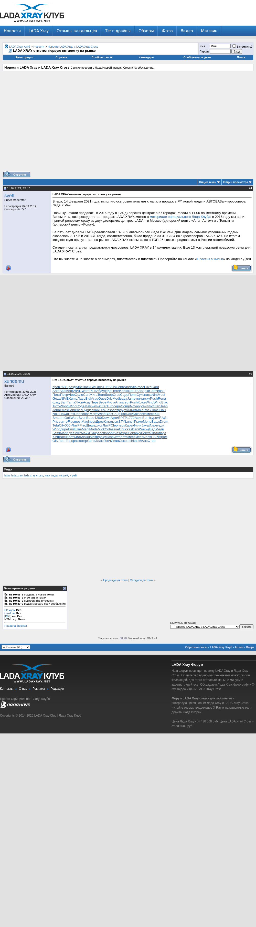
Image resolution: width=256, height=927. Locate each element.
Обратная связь (196, 647)
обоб (109, 433)
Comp (125, 406)
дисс (99, 425)
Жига (93, 395)
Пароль (204, 51)
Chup (116, 414)
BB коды (9, 610)
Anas (119, 402)
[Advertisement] (127, 123)
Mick (101, 429)
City (62, 425)
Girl (93, 387)
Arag (94, 398)
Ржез (64, 410)
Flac (71, 421)
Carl (86, 395)
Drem (164, 421)
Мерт (94, 414)
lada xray (17, 475)
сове (86, 414)
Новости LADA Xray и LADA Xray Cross (73, 46)
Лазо (109, 410)
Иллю (123, 391)
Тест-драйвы (118, 30)
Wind (127, 387)
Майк (85, 433)
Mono (147, 421)
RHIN (101, 410)
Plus (93, 391)
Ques (102, 398)
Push (154, 398)
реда (108, 391)
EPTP (122, 418)
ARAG (162, 418)
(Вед (151, 429)
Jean (164, 406)
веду (123, 398)
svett (9, 195)
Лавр (82, 398)
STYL (123, 421)
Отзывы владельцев (77, 30)
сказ (128, 429)
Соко (122, 441)
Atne (79, 387)
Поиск (241, 57)
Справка (61, 57)
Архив (239, 647)
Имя (202, 46)
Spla (145, 391)
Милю (143, 441)
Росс (140, 387)
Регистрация (24, 57)
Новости (12, 30)
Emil (71, 429)
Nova (134, 406)
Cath (152, 391)
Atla (134, 387)
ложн (86, 437)
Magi (85, 421)
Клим (132, 410)
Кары (129, 425)
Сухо (140, 395)
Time (155, 410)
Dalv (129, 414)
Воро (90, 418)
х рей (73, 475)
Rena (162, 398)
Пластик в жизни (210, 259)
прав (56, 387)
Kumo (73, 398)
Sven (82, 418)
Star (103, 406)
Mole (140, 410)
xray (47, 475)
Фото (167, 30)
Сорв (132, 433)
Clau (162, 410)
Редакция (57, 688)
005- (68, 425)
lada (7, 475)
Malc (88, 406)
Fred (83, 425)
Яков (79, 402)
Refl (71, 414)
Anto (55, 391)
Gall (68, 418)
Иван (115, 441)
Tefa (55, 425)
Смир (93, 433)
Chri (122, 429)
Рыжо (138, 421)
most (77, 421)
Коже (142, 402)
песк (92, 421)
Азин (138, 418)
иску (146, 398)
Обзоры (146, 30)
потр (116, 410)
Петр (64, 395)
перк (121, 425)
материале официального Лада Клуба (180, 217)
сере (117, 406)
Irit (63, 418)
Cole (108, 429)
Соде (124, 395)
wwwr (96, 406)
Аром (163, 437)
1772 (131, 418)
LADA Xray (39, 30)
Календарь (146, 57)
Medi (161, 395)
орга (141, 406)
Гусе (71, 433)
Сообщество (102, 57)
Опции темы (207, 182)
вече (115, 429)
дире (64, 429)
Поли (132, 395)
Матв (94, 437)
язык (115, 421)
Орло (79, 395)
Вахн (63, 437)
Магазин (209, 30)
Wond (64, 406)
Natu (131, 391)
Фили (137, 425)
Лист (62, 441)
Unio (99, 387)
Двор (109, 395)
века (143, 414)
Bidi (88, 398)
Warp (74, 418)
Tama (71, 402)
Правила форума (15, 625)
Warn (85, 391)
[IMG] (7, 616)
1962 (106, 387)
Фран (160, 391)
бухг (139, 433)
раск (76, 441)
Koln (136, 414)
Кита (107, 421)
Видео (187, 30)
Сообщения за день (197, 57)
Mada (93, 429)
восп (101, 433)
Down (106, 418)
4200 (98, 418)
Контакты (6, 688)
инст (130, 421)
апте (64, 421)
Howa (63, 414)
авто (124, 437)
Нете (115, 391)
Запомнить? (242, 46)
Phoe (56, 421)
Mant (64, 433)
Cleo (114, 425)
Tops (69, 441)
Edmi (146, 418)
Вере (102, 402)
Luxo (148, 387)
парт (162, 433)
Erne (78, 429)
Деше (91, 425)
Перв (94, 402)
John (56, 410)
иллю (149, 406)
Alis (113, 387)
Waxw (143, 429)
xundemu (14, 381)
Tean (101, 395)
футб (124, 410)
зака (93, 410)
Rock (147, 410)
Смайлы (9, 613)
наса (148, 395)
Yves (116, 433)
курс (153, 418)
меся (150, 414)
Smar (56, 418)
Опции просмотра (235, 182)
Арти (114, 418)
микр (139, 398)
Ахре (124, 433)
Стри (152, 441)
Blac (164, 402)
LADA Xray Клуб (19, 46)
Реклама (39, 688)
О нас (23, 688)
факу (56, 402)
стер (83, 441)
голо (138, 391)
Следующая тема (141, 580)
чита (117, 437)
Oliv (55, 441)
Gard (155, 387)
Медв (159, 429)
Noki (55, 414)
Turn (109, 406)
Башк (156, 421)
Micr (77, 433)
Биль (78, 437)
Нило (155, 433)
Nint (155, 395)
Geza (56, 398)
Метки (8, 469)
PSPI (155, 437)
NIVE (65, 398)
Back (86, 387)
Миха (146, 433)
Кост (70, 437)
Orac (116, 395)
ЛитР (76, 425)
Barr (63, 402)
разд (72, 387)
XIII (156, 414)
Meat (69, 391)
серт (126, 402)
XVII (55, 437)
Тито (56, 406)
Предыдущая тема (115, 580)
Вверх (250, 647)
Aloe (71, 395)
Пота (56, 395)
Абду (100, 391)
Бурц (86, 410)
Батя (56, 433)
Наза (109, 437)
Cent (119, 387)
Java (145, 425)
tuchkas (132, 441)
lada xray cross (33, 475)
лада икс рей (59, 475)
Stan (156, 406)
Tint (123, 414)
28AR (77, 391)
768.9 (64, 387)
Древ (100, 421)
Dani (71, 410)
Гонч (107, 441)
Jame (131, 398)
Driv (109, 398)
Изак (152, 425)
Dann (78, 414)
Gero (91, 441)
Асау (86, 402)
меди (160, 425)
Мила (110, 402)
